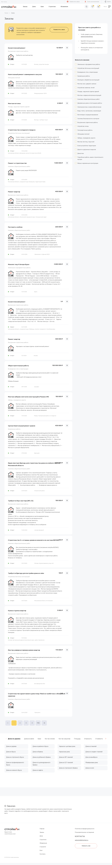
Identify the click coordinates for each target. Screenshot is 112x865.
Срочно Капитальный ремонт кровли (21, 426)
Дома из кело (90, 768)
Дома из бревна (38, 752)
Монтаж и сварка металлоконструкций (89, 95)
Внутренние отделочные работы (18, 51)
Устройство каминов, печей (85, 87)
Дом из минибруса (91, 757)
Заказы (25, 6)
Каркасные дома (64, 752)
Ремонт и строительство (17, 163)
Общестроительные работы (18, 366)
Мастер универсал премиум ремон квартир (24, 650)
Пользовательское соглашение (84, 832)
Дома (34, 6)
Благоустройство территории (86, 145)
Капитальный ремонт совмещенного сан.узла (25, 74)
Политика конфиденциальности (84, 828)
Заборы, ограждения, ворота (17, 400)
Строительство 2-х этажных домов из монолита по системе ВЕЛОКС (33, 540)
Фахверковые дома (92, 762)
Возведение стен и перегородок (18, 369)
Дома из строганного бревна (68, 768)
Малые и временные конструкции (87, 163)
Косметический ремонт (16, 48)
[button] (106, 738)
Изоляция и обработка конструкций (88, 80)
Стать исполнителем (92, 1)
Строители (52, 6)
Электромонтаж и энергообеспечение (89, 107)
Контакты (42, 854)
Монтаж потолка (14, 103)
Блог (41, 850)
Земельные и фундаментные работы (19, 267)
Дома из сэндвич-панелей (94, 752)
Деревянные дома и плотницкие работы (89, 103)
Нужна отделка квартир (17, 610)
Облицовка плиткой (14, 77)
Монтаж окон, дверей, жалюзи (86, 84)
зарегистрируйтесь (87, 36)
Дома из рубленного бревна (42, 757)
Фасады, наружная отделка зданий (18, 106)
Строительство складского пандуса (21, 130)
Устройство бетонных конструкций (19, 133)
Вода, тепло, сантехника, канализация (89, 111)
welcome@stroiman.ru (81, 840)
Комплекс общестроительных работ (19, 166)
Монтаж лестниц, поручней (85, 142)
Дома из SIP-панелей (66, 757)
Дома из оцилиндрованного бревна (41, 764)
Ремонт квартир (14, 192)
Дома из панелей (91, 746)
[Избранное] (92, 6)
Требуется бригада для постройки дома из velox (26, 573)
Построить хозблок (15, 227)
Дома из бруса (11, 752)
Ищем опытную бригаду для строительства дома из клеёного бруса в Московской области (34, 464)
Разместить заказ (73, 1)
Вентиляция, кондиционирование (87, 114)
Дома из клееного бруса (14, 770)
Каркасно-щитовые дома (67, 746)
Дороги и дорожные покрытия (86, 149)
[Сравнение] (98, 6)
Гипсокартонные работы (84, 130)
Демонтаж (80, 153)
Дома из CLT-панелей (66, 762)
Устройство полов (82, 126)
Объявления (64, 6)
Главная (6, 13)
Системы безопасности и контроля (88, 118)
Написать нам (86, 846)
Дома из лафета (38, 770)
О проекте (43, 847)
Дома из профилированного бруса (15, 764)
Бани (42, 6)
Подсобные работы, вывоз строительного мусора (90, 158)
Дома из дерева (11, 746)
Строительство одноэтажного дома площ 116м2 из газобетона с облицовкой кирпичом (36, 695)
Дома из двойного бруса (40, 746)
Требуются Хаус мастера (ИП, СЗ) (20, 501)
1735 (38, 723)
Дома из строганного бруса (15, 757)
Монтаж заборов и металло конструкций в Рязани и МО (28, 397)
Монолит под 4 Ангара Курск (18, 264)
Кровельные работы (14, 429)
